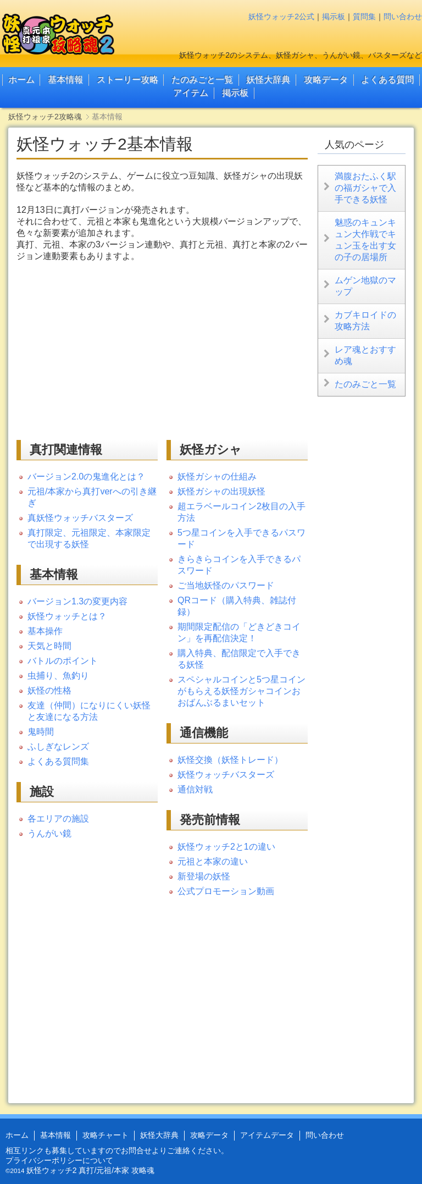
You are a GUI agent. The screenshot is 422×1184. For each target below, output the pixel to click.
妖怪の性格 (49, 690)
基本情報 (65, 79)
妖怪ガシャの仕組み (217, 476)
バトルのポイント (62, 660)
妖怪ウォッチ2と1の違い (226, 846)
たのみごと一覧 (202, 79)
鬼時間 (40, 731)
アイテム (190, 92)
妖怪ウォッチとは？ (67, 616)
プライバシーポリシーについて (59, 1160)
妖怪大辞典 (268, 79)
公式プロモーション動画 (225, 891)
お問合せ (136, 1150)
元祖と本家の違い (212, 861)
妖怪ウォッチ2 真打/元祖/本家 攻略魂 (90, 1170)
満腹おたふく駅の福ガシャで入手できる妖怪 (365, 188)
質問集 (364, 16)
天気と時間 (49, 646)
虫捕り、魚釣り (58, 675)
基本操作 (45, 631)
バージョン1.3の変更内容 (77, 601)
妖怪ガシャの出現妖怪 (221, 491)
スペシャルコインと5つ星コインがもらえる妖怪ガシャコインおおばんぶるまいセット (241, 691)
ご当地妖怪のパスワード (225, 585)
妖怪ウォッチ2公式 (281, 16)
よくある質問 (387, 79)
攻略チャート (105, 1135)
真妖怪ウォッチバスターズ (80, 517)
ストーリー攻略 (127, 79)
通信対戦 (195, 789)
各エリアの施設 (58, 818)
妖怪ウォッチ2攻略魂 (45, 116)
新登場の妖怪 (203, 876)
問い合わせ (403, 16)
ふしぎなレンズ (58, 746)
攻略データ (326, 79)
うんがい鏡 (49, 833)
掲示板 (333, 16)
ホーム (21, 79)
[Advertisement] (108, 350)
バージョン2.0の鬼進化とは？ (86, 476)
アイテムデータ (267, 1135)
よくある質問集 (58, 761)
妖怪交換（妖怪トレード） (230, 759)
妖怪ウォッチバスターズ (225, 774)
